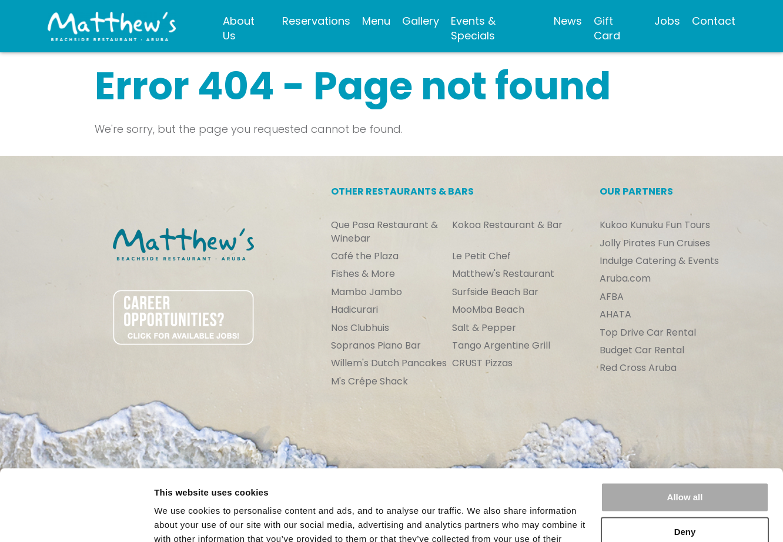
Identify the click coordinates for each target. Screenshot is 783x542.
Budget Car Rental (642, 350)
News (568, 21)
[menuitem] (246, 26)
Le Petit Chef (481, 256)
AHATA (615, 314)
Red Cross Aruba (638, 368)
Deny (685, 465)
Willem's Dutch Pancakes (389, 363)
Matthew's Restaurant (503, 273)
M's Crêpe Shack (369, 381)
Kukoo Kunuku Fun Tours (655, 225)
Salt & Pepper (484, 328)
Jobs (667, 21)
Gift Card (607, 28)
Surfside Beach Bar (495, 292)
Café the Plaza (365, 256)
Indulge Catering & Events (659, 261)
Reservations (316, 21)
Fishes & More (363, 273)
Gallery (420, 21)
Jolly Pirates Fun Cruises (655, 243)
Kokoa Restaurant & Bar (507, 225)
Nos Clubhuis (360, 328)
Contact (713, 21)
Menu (376, 21)
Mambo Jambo (366, 292)
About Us (239, 28)
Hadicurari (354, 309)
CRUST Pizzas (482, 363)
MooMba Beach (488, 309)
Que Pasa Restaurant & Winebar (384, 232)
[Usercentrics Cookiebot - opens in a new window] (76, 519)
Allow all (685, 431)
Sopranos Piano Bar (376, 345)
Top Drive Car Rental (648, 332)
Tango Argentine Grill (501, 345)
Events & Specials (473, 28)
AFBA (612, 296)
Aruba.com (625, 278)
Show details (181, 519)
